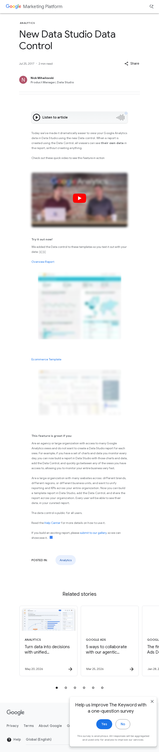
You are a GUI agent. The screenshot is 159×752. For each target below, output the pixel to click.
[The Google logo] (15, 713)
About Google (50, 726)
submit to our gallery (93, 533)
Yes (98, 731)
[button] (132, 63)
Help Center (52, 523)
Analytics (66, 560)
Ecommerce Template (46, 359)
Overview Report (42, 262)
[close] (146, 708)
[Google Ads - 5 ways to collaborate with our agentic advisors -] (110, 641)
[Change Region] (59, 740)
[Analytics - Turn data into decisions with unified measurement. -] (48, 641)
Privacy (13, 726)
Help (14, 739)
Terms (29, 726)
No (117, 731)
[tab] (56, 687)
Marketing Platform (42, 6)
